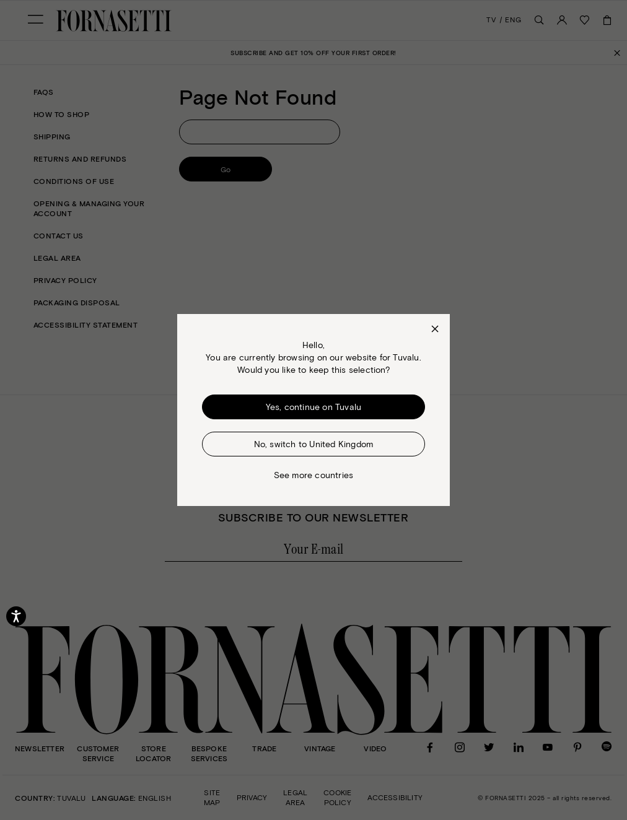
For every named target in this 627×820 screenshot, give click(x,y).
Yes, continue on (314, 406)
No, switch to (314, 443)
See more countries (314, 474)
